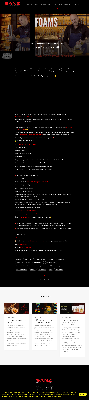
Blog (59, 4)
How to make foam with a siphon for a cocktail (27, 266)
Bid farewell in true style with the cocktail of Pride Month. (44, 321)
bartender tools (28, 259)
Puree (43, 4)
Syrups (36, 4)
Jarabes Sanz (46, 266)
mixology (32, 269)
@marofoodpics (22, 244)
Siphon (18, 238)
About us (67, 4)
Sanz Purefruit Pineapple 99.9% (27, 144)
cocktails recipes (20, 262)
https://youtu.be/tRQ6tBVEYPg (23, 116)
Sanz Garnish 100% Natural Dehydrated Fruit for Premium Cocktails (71, 322)
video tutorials (59, 269)
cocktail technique (40, 259)
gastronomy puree (51, 262)
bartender (18, 259)
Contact (76, 4)
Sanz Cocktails (42, 269)
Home (29, 4)
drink (29, 262)
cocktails (50, 259)
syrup (50, 269)
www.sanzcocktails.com (24, 217)
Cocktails (51, 4)
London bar (55, 266)
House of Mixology (25, 247)
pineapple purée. (50, 163)
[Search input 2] (68, 8)
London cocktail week (21, 269)
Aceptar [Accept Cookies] (82, 394)
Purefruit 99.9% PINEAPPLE (29, 211)
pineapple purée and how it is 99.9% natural (30, 134)
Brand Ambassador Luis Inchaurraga (35, 241)
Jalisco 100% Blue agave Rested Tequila (37, 182)
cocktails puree (60, 259)
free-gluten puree (38, 262)
